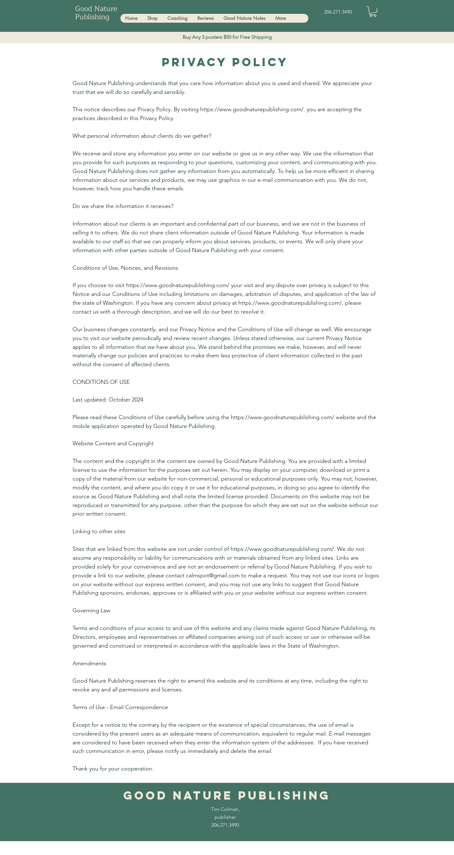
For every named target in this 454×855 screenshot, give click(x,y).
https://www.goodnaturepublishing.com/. (252, 109)
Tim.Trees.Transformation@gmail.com (152, 849)
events (294, 241)
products (264, 241)
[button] (373, 11)
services (240, 241)
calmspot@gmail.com (213, 575)
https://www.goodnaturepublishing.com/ (178, 285)
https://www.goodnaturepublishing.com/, (290, 302)
